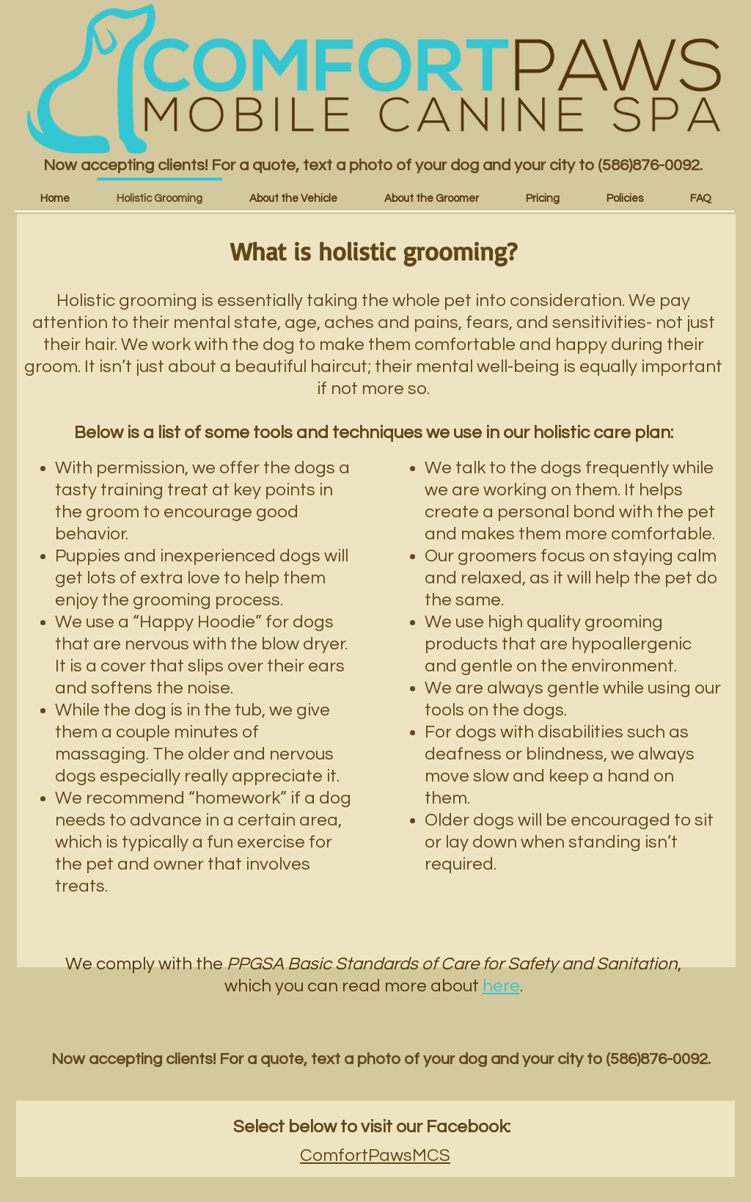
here (501, 986)
